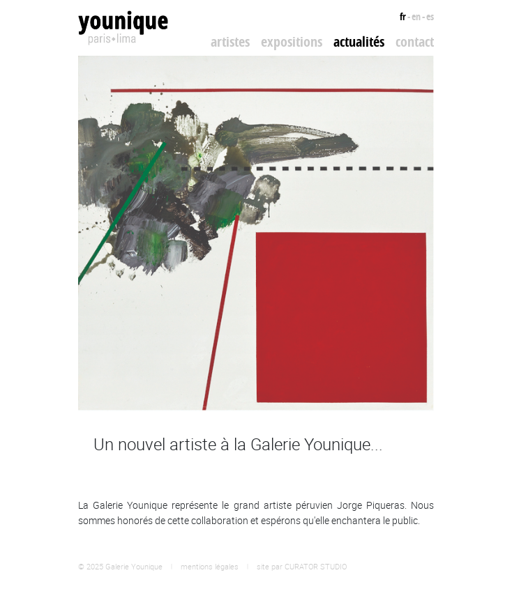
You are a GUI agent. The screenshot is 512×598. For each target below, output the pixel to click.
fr (403, 16)
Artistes (230, 41)
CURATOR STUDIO (316, 566)
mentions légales (210, 566)
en (416, 16)
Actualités (358, 41)
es (430, 16)
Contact (415, 41)
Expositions (291, 41)
